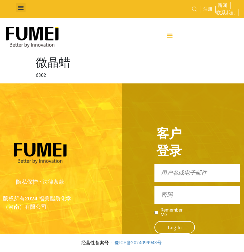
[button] (21, 7)
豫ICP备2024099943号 (138, 242)
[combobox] (182, 9)
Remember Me (171, 212)
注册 (207, 9)
